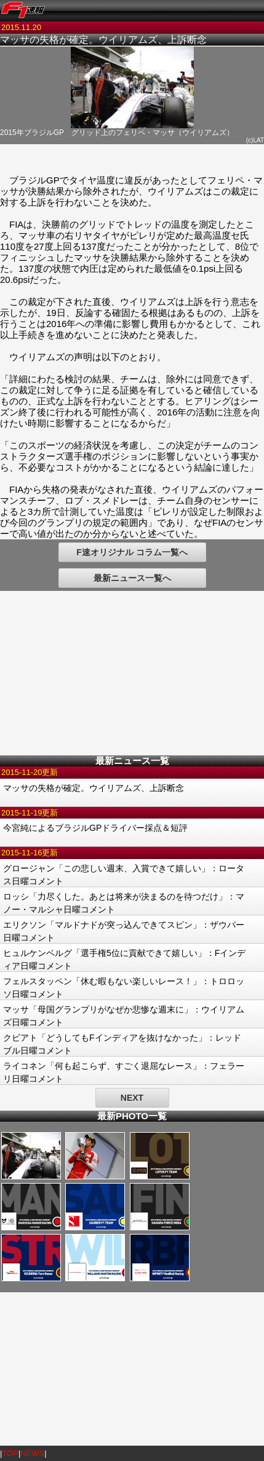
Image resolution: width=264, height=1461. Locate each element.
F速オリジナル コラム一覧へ (131, 552)
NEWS (32, 1453)
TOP (10, 1453)
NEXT (132, 1098)
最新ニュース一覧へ (132, 578)
